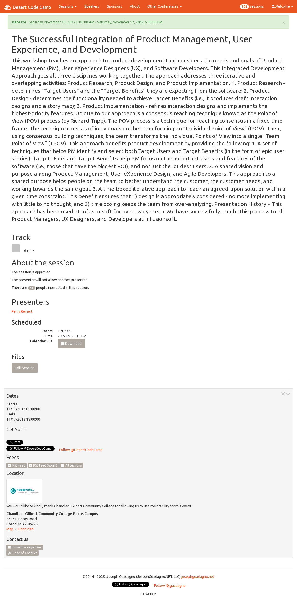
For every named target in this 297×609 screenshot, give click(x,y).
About (135, 6)
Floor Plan (26, 529)
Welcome (282, 6)
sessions (252, 6)
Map (9, 529)
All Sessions (71, 465)
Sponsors (114, 6)
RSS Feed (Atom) (43, 465)
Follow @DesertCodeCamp (81, 450)
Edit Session (24, 368)
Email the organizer (24, 547)
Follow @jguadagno (170, 586)
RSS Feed (16, 465)
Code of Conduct (22, 553)
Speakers (91, 6)
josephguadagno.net (197, 577)
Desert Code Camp (27, 8)
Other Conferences (164, 6)
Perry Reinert (22, 311)
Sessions (68, 6)
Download (71, 343)
